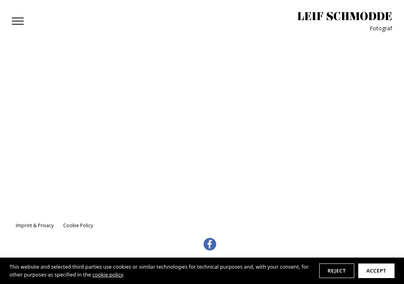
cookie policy (107, 274)
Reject (336, 270)
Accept (376, 270)
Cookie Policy (78, 225)
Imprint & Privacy (35, 225)
